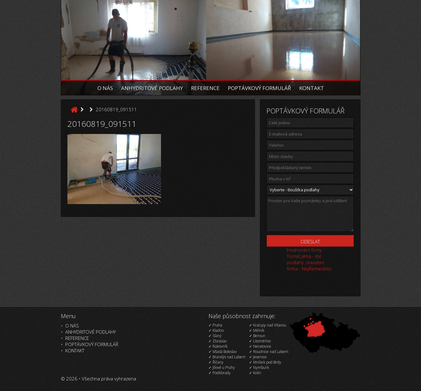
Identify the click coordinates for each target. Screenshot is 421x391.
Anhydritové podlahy (152, 88)
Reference (205, 88)
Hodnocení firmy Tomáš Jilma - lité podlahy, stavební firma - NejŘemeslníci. (310, 259)
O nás (105, 88)
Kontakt (311, 88)
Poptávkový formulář (259, 88)
